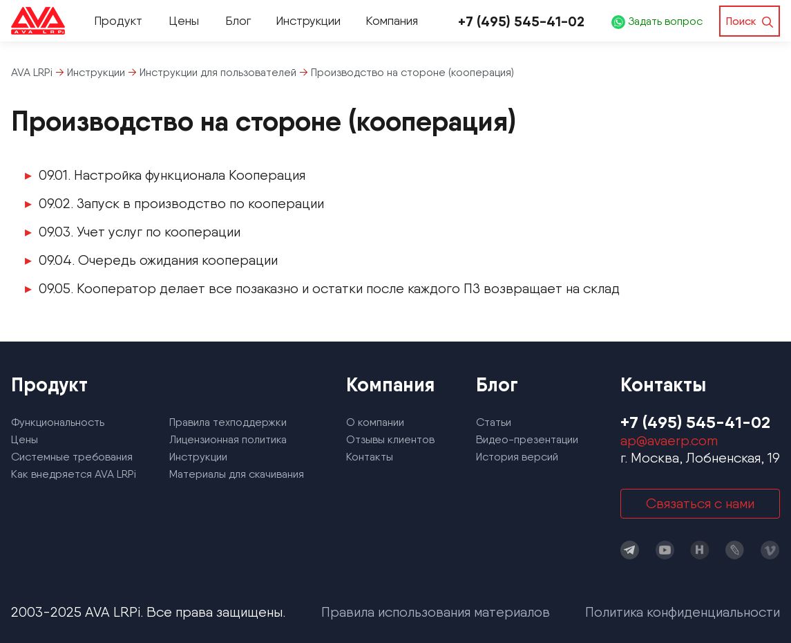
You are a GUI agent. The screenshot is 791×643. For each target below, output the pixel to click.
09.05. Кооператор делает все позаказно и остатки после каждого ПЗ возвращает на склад (329, 288)
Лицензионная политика (228, 439)
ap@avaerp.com (669, 440)
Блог (238, 20)
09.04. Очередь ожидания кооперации (158, 260)
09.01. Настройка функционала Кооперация (172, 175)
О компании (375, 422)
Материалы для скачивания (236, 474)
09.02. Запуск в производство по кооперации (181, 203)
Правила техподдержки (228, 422)
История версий (517, 456)
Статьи (493, 422)
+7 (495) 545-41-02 (521, 21)
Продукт (118, 20)
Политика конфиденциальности (682, 612)
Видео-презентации (527, 439)
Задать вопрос (657, 21)
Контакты (369, 456)
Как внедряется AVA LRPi (73, 474)
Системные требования (72, 456)
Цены (184, 20)
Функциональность (57, 422)
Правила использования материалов (435, 612)
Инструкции (308, 20)
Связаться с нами (700, 503)
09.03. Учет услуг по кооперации (139, 231)
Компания (391, 20)
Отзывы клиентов (390, 439)
